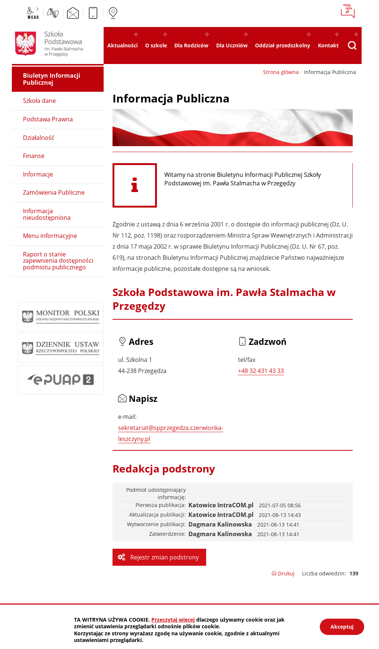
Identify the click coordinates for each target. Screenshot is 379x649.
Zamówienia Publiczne (54, 192)
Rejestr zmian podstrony (164, 557)
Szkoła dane (39, 101)
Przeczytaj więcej (173, 619)
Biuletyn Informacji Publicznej (51, 79)
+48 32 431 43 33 (261, 371)
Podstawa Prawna (48, 119)
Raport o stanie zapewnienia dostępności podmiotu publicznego (58, 260)
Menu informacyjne (50, 236)
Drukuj (283, 573)
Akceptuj (342, 626)
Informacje (38, 174)
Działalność (38, 138)
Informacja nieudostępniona (47, 214)
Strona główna (281, 71)
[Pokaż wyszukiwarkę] (352, 45)
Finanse (33, 156)
